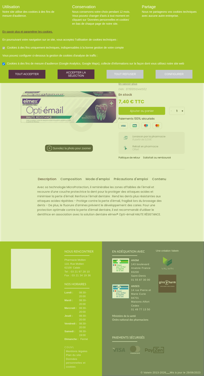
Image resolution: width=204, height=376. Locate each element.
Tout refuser (127, 74)
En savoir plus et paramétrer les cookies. (27, 31)
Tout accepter (27, 74)
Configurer (176, 74)
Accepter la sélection (77, 74)
